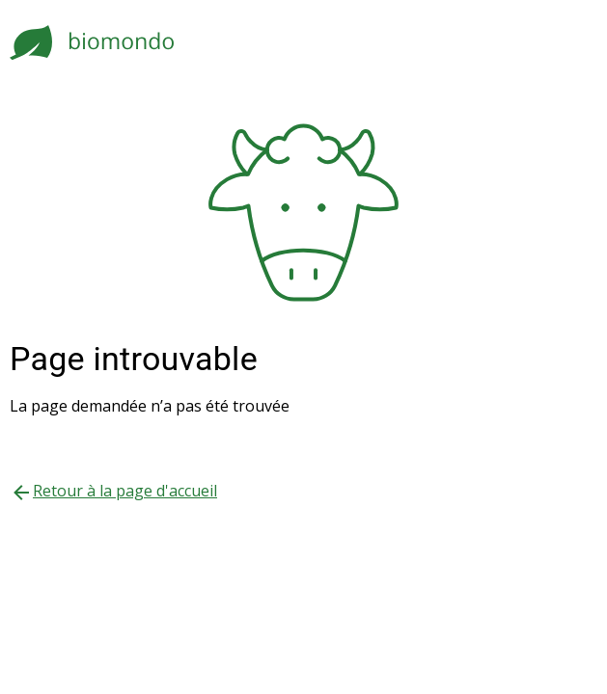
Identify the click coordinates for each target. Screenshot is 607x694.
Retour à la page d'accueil (125, 490)
